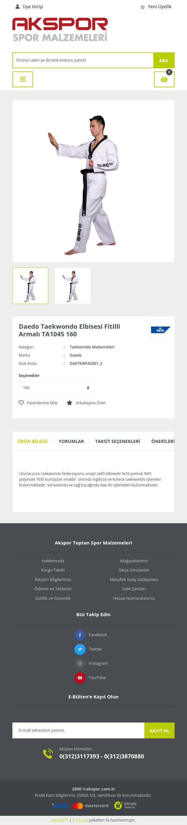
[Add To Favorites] (38, 403)
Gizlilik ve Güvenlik (53, 598)
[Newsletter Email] (78, 730)
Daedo (75, 355)
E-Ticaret (80, 820)
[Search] (83, 60)
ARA (163, 60)
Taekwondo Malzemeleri (92, 347)
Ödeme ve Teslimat (52, 588)
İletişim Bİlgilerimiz (53, 579)
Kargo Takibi (53, 570)
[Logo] (60, 33)
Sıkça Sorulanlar (134, 570)
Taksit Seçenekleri (117, 441)
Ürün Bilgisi (32, 441)
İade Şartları (134, 588)
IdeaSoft (59, 820)
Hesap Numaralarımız (134, 598)
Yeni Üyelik (156, 6)
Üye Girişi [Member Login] (29, 6)
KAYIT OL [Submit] (159, 731)
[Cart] (164, 79)
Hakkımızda (53, 561)
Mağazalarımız (134, 561)
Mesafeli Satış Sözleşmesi (134, 579)
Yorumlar (71, 441)
